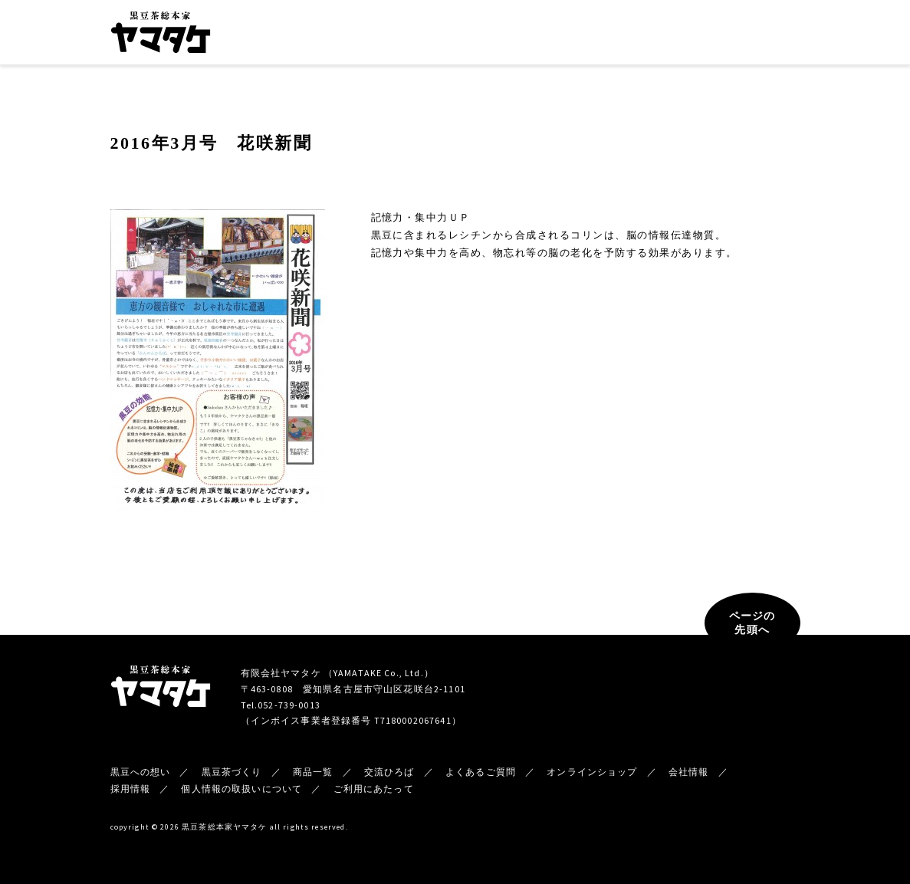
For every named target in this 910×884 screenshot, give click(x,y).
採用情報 (130, 788)
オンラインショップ (750, 34)
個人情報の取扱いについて (241, 788)
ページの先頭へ (752, 622)
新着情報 (647, 35)
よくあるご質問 (480, 771)
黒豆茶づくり (391, 35)
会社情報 (586, 35)
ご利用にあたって (373, 788)
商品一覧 (458, 35)
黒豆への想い (315, 35)
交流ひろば (522, 35)
